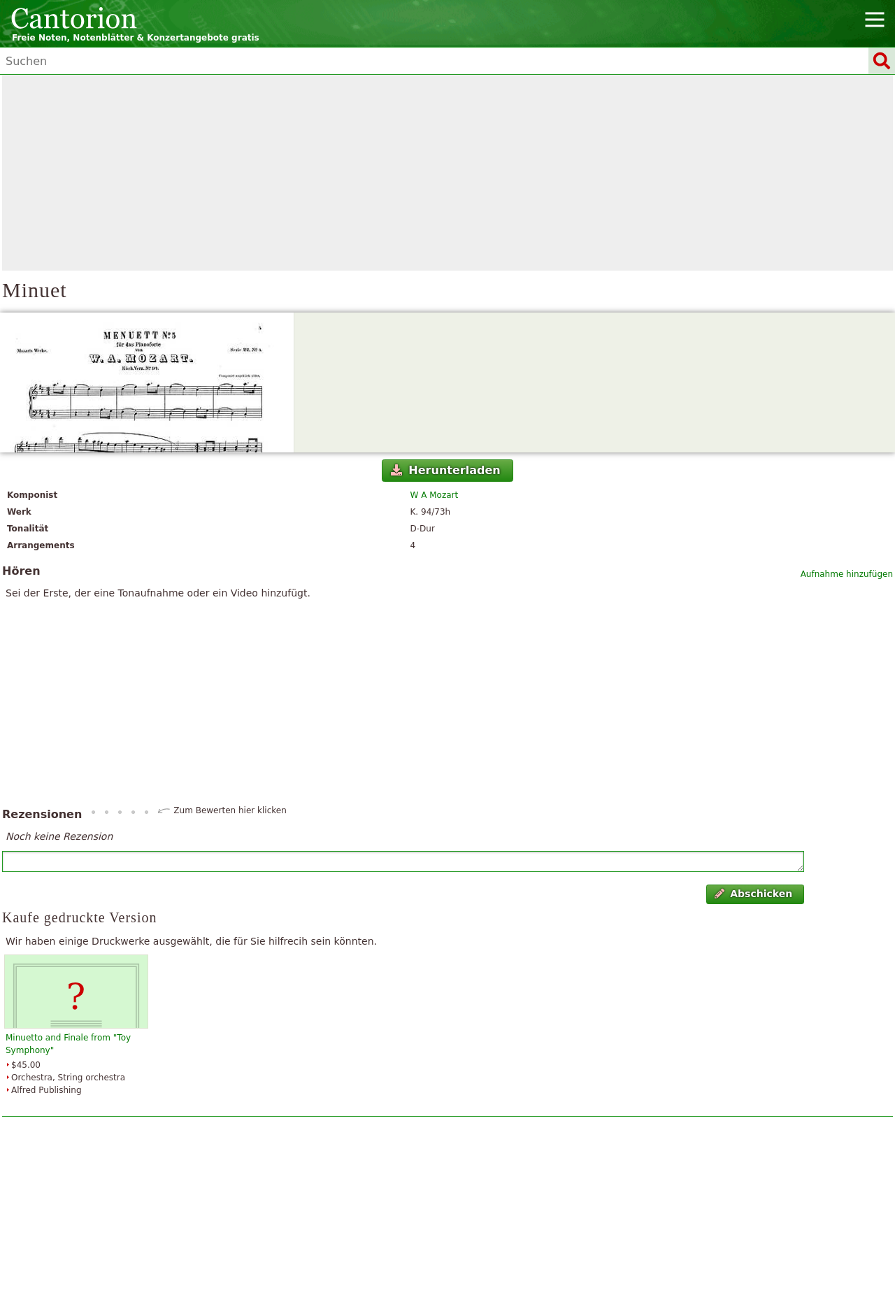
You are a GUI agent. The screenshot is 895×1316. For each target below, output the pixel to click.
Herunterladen (446, 470)
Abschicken (753, 893)
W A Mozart (434, 495)
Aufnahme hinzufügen (847, 574)
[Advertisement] (447, 173)
